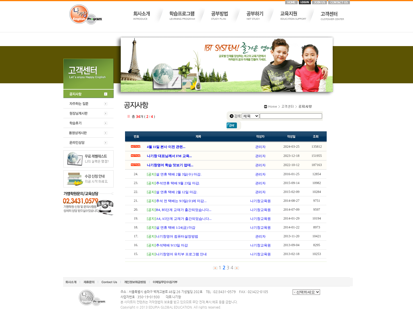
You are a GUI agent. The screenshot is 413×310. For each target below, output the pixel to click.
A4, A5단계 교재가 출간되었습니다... (184, 219)
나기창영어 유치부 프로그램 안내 (181, 254)
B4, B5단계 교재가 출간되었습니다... (183, 210)
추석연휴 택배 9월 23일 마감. (178, 183)
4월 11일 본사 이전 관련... (166, 147)
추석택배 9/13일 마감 (172, 245)
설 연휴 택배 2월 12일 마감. (176, 192)
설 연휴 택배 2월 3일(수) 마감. (178, 174)
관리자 (260, 147)
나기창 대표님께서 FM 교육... (169, 156)
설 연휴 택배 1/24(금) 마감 (175, 228)
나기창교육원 (260, 201)
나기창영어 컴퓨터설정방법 (177, 236)
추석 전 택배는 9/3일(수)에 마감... (181, 201)
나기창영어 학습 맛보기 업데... (170, 165)
